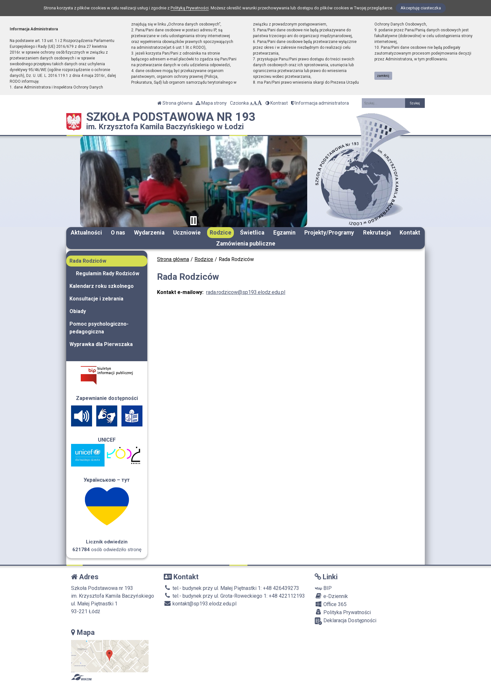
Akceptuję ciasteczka (421, 7)
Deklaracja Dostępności (345, 621)
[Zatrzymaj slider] (193, 220)
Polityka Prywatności (343, 612)
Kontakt (410, 232)
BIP (323, 588)
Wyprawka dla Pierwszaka (101, 344)
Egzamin (284, 232)
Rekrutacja (377, 232)
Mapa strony (211, 103)
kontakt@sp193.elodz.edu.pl (200, 604)
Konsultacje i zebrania (96, 299)
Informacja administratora (320, 103)
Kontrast (277, 103)
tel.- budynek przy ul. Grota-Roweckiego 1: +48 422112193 (234, 596)
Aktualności (86, 232)
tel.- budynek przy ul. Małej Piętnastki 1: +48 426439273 (231, 588)
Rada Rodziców (87, 261)
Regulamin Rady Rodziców (107, 273)
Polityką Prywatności (190, 7)
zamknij (383, 76)
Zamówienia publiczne (245, 243)
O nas (118, 232)
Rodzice (220, 232)
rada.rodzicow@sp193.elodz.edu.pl (245, 292)
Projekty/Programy (329, 232)
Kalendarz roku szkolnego (101, 286)
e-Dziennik (331, 596)
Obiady (77, 311)
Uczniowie (187, 232)
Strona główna (175, 103)
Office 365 (331, 604)
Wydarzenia (149, 232)
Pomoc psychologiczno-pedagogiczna (99, 328)
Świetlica (252, 232)
